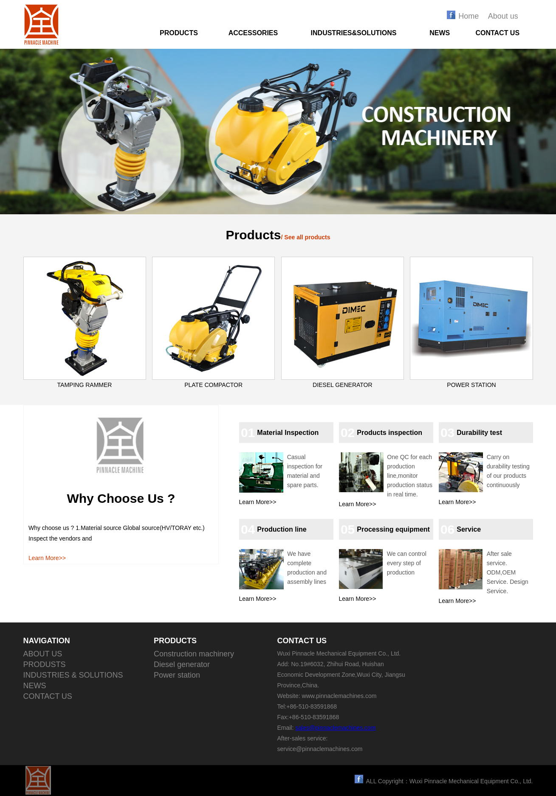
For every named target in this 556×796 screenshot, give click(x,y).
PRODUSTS (44, 664)
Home (468, 16)
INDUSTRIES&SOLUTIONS (354, 32)
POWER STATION (471, 384)
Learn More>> (47, 558)
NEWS (439, 32)
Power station (177, 675)
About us (503, 16)
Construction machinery (194, 654)
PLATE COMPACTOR (213, 384)
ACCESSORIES (253, 32)
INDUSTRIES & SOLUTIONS (73, 675)
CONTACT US (497, 32)
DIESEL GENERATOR (343, 384)
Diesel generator (182, 664)
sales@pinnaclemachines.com (335, 727)
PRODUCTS (179, 32)
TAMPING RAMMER (84, 384)
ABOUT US (42, 654)
